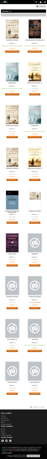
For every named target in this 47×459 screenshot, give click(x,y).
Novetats (3, 416)
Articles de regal (5, 420)
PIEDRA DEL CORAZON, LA (35, 168)
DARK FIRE (35, 339)
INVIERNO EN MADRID (12, 40)
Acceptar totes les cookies (33, 455)
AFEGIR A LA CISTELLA (12, 51)
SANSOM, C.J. (12, 43)
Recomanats (4, 418)
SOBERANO (35, 254)
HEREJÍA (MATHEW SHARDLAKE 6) (34, 40)
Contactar (3, 433)
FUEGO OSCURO (12, 382)
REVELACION (12, 254)
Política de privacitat (6, 424)
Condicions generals (6, 435)
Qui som (3, 429)
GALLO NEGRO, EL (12, 339)
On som (3, 431)
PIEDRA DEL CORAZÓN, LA (35, 83)
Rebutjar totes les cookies (20, 455)
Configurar (10, 456)
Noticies (3, 422)
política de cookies (7, 453)
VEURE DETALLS (35, 94)
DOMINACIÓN (12, 83)
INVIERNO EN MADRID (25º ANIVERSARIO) (12, 212)
